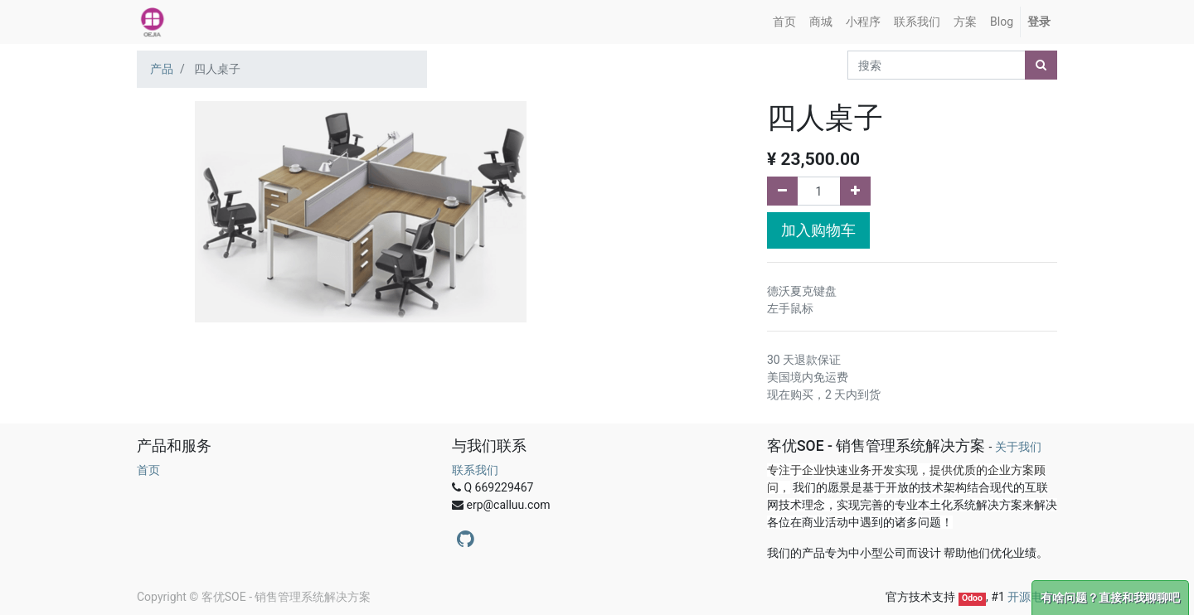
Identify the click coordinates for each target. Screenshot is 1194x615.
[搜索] (1041, 65)
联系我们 (475, 470)
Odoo (972, 598)
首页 (148, 470)
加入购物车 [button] (818, 230)
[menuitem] (784, 22)
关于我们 (1018, 446)
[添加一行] (855, 191)
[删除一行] (782, 191)
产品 (161, 68)
